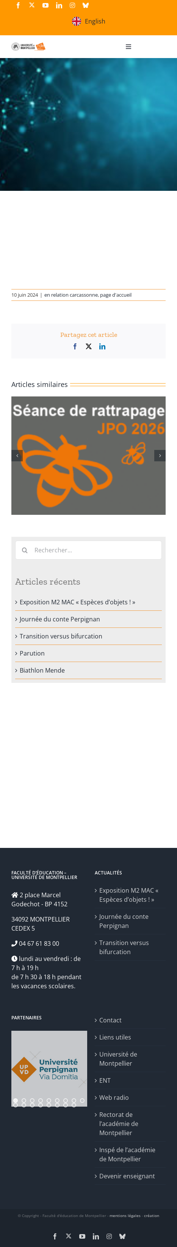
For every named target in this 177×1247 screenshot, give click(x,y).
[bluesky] (86, 5)
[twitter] (32, 5)
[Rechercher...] (88, 550)
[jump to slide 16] (65, 1105)
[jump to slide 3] (32, 1100)
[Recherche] (24, 550)
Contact (110, 1020)
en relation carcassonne (71, 294)
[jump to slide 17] (74, 1105)
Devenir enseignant (127, 1176)
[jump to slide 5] (49, 1100)
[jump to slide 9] (82, 1100)
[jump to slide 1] (15, 1100)
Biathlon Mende (42, 670)
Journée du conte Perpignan (60, 619)
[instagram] (72, 5)
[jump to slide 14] (49, 1105)
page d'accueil (116, 294)
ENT (105, 1080)
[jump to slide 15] (57, 1105)
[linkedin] (59, 5)
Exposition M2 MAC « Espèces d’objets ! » (77, 602)
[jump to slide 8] (74, 1100)
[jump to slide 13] (40, 1105)
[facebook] (18, 5)
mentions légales (125, 1215)
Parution (32, 653)
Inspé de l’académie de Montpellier (127, 1154)
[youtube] (45, 5)
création (151, 1215)
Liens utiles (115, 1037)
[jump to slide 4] (40, 1100)
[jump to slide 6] (57, 1100)
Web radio (114, 1097)
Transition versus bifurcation (61, 636)
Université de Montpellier (118, 1059)
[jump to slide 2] (24, 1100)
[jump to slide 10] (15, 1105)
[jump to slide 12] (32, 1105)
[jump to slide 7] (65, 1100)
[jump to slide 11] (24, 1105)
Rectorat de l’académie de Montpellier (118, 1123)
